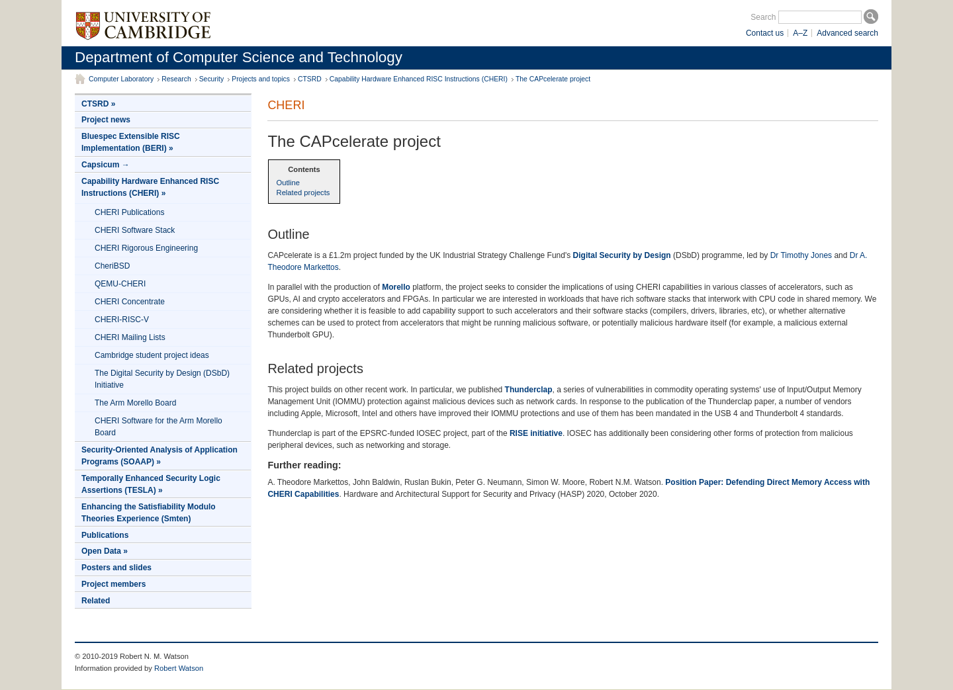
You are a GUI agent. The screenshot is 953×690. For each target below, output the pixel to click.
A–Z (800, 33)
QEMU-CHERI (120, 283)
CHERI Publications (129, 212)
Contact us (765, 33)
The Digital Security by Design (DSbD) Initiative (162, 379)
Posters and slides (116, 567)
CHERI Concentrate (130, 301)
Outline (288, 183)
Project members (113, 584)
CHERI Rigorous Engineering (146, 248)
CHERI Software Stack (135, 230)
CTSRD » (98, 103)
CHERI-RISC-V (122, 319)
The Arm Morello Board (135, 403)
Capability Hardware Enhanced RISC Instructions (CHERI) (419, 79)
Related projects (303, 192)
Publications (104, 535)
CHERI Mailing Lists (130, 337)
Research (176, 79)
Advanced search (847, 33)
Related (95, 600)
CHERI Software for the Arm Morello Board (158, 426)
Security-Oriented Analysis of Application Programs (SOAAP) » (159, 455)
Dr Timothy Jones (801, 255)
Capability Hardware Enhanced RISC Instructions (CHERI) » (150, 187)
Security (211, 79)
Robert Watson (178, 668)
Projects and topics (261, 79)
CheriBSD (112, 266)
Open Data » (104, 551)
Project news (105, 119)
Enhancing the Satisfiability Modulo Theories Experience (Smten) (148, 512)
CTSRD (310, 79)
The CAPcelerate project (553, 79)
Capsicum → (105, 164)
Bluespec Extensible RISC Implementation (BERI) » (130, 142)
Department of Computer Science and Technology (238, 57)
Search (763, 17)
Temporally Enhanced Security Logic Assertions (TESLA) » (150, 484)
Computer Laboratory (121, 79)
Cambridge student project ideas (152, 355)
